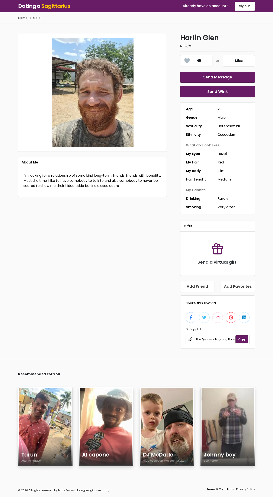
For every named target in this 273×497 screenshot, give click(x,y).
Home (23, 18)
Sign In (244, 6)
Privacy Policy (245, 489)
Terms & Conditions (220, 489)
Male (37, 18)
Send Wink (217, 91)
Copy (241, 339)
